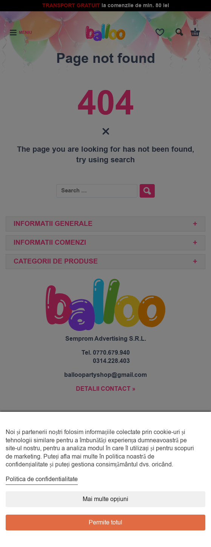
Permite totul (105, 522)
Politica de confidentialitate (42, 479)
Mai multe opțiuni (105, 499)
